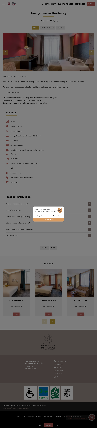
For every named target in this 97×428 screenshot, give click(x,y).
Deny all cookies (41, 216)
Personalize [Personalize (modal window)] (56, 216)
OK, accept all (48, 219)
